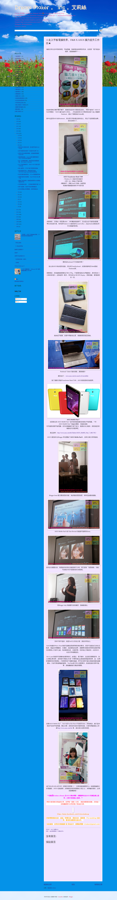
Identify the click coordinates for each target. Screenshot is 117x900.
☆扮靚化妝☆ (18, 80)
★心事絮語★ (18, 63)
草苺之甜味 (18, 242)
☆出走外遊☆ (18, 78)
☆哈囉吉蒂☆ (18, 85)
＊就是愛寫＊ (18, 56)
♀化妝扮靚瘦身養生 (20, 98)
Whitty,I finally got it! (20, 266)
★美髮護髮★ (18, 71)
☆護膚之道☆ (18, 96)
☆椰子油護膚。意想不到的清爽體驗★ (27, 186)
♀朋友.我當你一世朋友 (20, 104)
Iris (17, 279)
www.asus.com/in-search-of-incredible (77, 376)
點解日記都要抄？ (19, 249)
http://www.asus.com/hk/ (65, 728)
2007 (17, 224)
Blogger (71, 896)
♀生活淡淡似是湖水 (20, 100)
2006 (17, 226)
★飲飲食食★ (18, 74)
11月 (19, 138)
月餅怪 (17, 262)
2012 (17, 212)
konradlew (60, 896)
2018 (17, 123)
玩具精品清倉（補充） (21, 259)
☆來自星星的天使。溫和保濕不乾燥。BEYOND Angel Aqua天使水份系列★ (27, 171)
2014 (17, 133)
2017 (17, 126)
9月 (19, 142)
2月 (19, 204)
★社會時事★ (18, 69)
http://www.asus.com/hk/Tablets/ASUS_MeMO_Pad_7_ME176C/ (76, 433)
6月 (19, 194)
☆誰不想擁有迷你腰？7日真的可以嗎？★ (27, 150)
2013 (17, 209)
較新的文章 (48, 884)
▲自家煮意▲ (18, 58)
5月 (19, 197)
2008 (17, 221)
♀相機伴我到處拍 (19, 107)
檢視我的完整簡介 (19, 281)
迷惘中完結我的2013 (20, 256)
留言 (17, 301)
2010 (17, 217)
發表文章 (18, 299)
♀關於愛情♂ (18, 109)
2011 (17, 214)
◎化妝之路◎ (18, 60)
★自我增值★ (53, 831)
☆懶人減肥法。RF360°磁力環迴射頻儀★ (27, 168)
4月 (19, 199)
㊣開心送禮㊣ (18, 111)
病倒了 (16, 252)
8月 (19, 145)
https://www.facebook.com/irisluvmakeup (73, 814)
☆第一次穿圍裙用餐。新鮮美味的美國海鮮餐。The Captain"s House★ (28, 161)
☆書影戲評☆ (18, 89)
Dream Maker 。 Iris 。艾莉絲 (50, 7)
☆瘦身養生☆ (18, 91)
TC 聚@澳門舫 (19, 246)
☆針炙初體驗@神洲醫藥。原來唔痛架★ (27, 189)
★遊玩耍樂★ (18, 76)
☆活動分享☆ (60, 831)
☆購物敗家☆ (18, 93)
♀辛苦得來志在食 (19, 102)
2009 (17, 219)
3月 (19, 201)
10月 (19, 140)
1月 (19, 206)
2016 (17, 128)
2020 (17, 119)
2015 (17, 131)
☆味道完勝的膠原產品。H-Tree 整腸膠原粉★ (28, 174)
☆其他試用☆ (18, 82)
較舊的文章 (98, 884)
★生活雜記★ (18, 65)
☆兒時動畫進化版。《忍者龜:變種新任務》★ (28, 184)
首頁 (73, 884)
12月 (19, 135)
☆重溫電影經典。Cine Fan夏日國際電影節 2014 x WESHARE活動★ (28, 157)
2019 (17, 121)
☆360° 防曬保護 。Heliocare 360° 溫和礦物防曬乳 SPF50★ (30, 270)
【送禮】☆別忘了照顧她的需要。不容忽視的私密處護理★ (30, 235)
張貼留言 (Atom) (52, 888)
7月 (19, 192)
